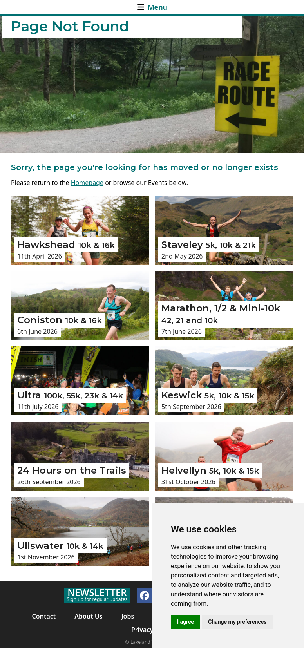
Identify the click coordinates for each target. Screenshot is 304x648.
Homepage (87, 182)
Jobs (127, 616)
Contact (44, 616)
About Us (88, 616)
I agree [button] (185, 622)
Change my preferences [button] (237, 622)
